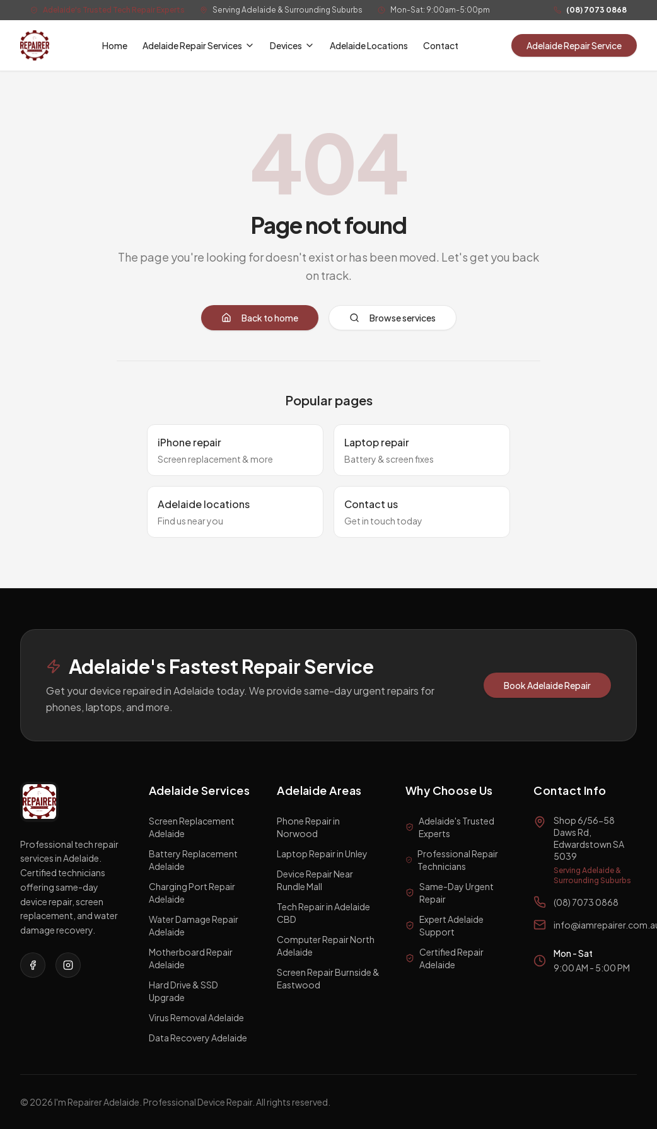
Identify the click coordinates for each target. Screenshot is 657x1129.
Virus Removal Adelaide (196, 1017)
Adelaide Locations (369, 45)
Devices (292, 45)
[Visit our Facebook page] (32, 965)
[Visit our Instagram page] (68, 965)
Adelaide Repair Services (198, 45)
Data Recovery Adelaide (198, 1037)
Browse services (392, 317)
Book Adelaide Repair (547, 685)
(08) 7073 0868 (596, 9)
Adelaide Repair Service (574, 45)
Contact (440, 45)
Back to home (259, 317)
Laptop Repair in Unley (322, 853)
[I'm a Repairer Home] (34, 45)
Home (114, 45)
